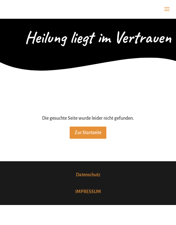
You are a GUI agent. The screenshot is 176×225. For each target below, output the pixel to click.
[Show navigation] (167, 9)
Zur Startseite (88, 132)
